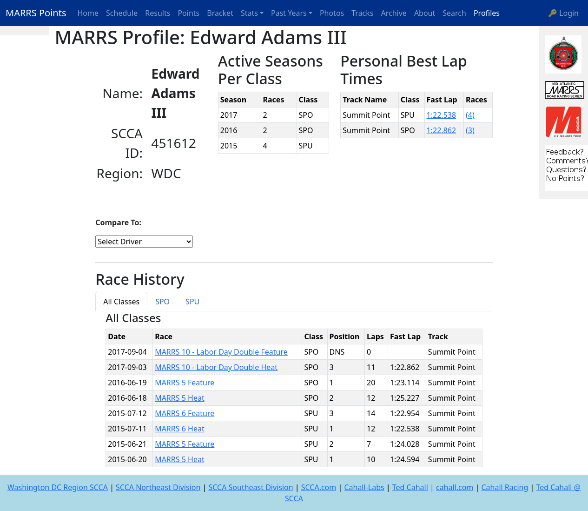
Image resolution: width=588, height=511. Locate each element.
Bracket (220, 13)
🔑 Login (563, 13)
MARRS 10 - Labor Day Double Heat (216, 367)
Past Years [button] (289, 13)
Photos (332, 13)
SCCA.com (319, 487)
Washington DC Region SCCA (57, 487)
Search (454, 13)
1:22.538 (441, 115)
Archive (394, 13)
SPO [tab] (162, 301)
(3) (470, 130)
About (424, 13)
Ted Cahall (410, 487)
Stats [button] (249, 13)
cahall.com (454, 487)
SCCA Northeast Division (158, 487)
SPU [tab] (192, 301)
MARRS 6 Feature (184, 413)
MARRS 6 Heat (180, 429)
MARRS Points (36, 13)
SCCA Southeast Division (250, 487)
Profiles (487, 13)
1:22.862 (441, 130)
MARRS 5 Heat (180, 398)
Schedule (122, 13)
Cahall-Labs (364, 487)
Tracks (362, 13)
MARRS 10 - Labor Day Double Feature (221, 352)
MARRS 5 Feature (184, 382)
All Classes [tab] (121, 301)
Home (88, 13)
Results (157, 13)
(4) (470, 115)
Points (188, 13)
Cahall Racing (504, 487)
